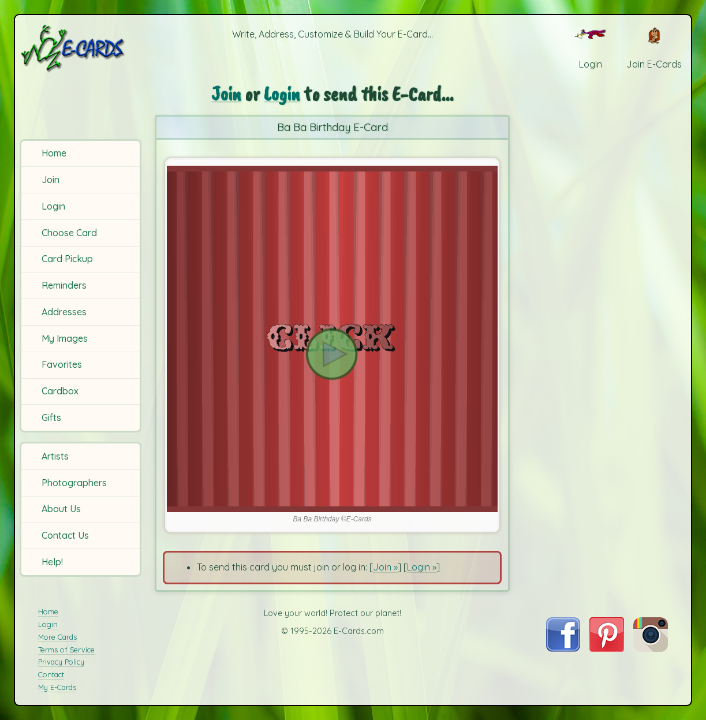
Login (53, 206)
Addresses (64, 312)
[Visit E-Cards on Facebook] (563, 648)
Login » (421, 567)
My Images (65, 338)
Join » (385, 567)
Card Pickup (67, 258)
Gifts (51, 417)
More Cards (57, 636)
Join (50, 179)
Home (54, 153)
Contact (51, 674)
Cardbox (60, 391)
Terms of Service (66, 649)
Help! (52, 562)
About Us (61, 508)
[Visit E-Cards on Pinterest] (606, 648)
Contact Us (65, 535)
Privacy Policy (61, 661)
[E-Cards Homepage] (82, 48)
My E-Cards (57, 687)
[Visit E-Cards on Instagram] (650, 648)
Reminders (64, 285)
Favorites (62, 364)
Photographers (74, 482)
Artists (55, 456)
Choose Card (69, 232)
